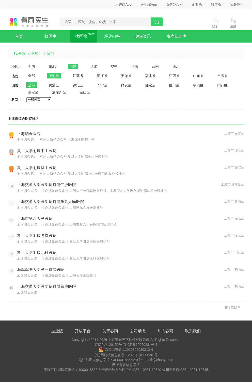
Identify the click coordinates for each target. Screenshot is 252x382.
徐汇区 (78, 85)
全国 (31, 66)
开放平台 (83, 331)
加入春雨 (165, 331)
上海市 (48, 53)
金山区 (85, 92)
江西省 (174, 76)
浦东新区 (59, 92)
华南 (134, 66)
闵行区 (222, 85)
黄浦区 (54, 85)
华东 (34, 53)
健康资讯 (143, 36)
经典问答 (112, 36)
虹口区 (174, 85)
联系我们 (193, 331)
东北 (52, 66)
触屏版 (216, 4)
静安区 (126, 85)
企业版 (197, 4)
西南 (155, 66)
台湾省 (222, 76)
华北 (93, 66)
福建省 (150, 76)
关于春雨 (110, 331)
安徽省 (126, 76)
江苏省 (78, 76)
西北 (176, 66)
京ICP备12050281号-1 (140, 345)
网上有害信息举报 (126, 365)
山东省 (198, 76)
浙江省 (102, 76)
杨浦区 (198, 85)
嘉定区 (33, 92)
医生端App (149, 4)
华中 (114, 66)
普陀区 (150, 85)
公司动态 (138, 331)
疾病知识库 (176, 36)
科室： (17, 100)
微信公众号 (174, 4)
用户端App (123, 4)
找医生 (50, 36)
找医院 (81, 36)
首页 (19, 36)
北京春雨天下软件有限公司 (128, 340)
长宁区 (102, 85)
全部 (31, 76)
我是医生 (237, 4)
